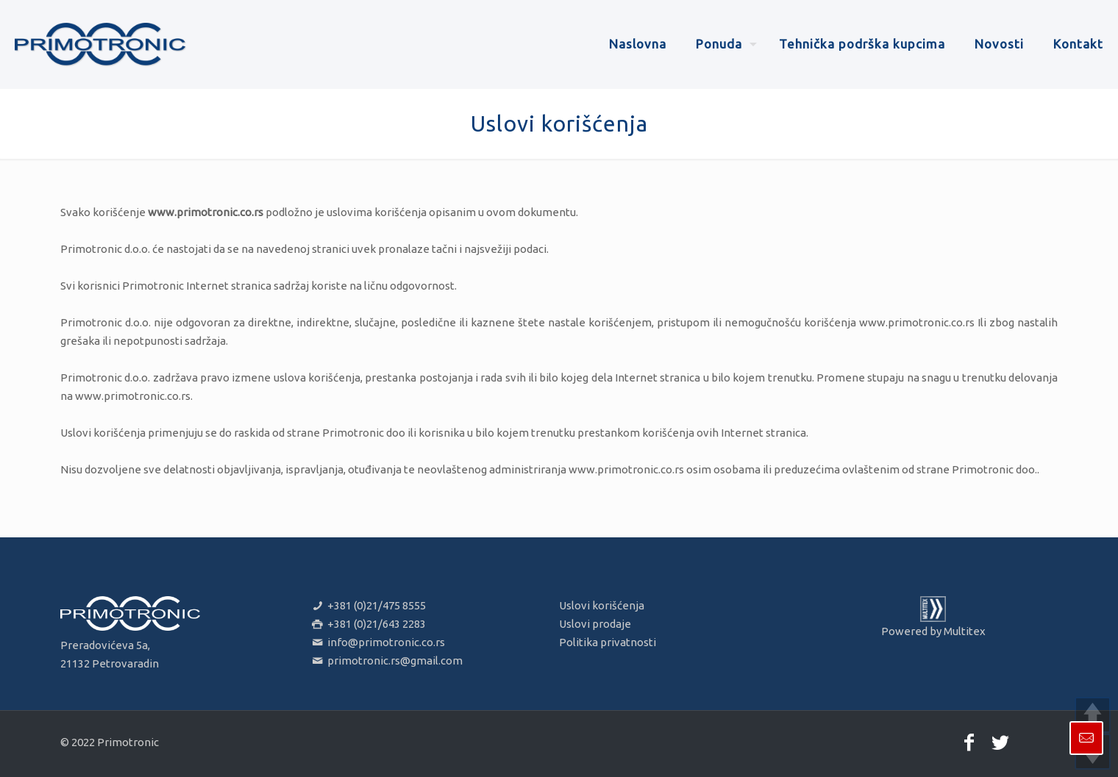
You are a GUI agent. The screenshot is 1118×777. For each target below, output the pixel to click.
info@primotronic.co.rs (377, 642)
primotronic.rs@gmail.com (386, 660)
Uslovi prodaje (595, 623)
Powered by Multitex (933, 631)
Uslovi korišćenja (601, 605)
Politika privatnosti (607, 642)
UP (1093, 715)
